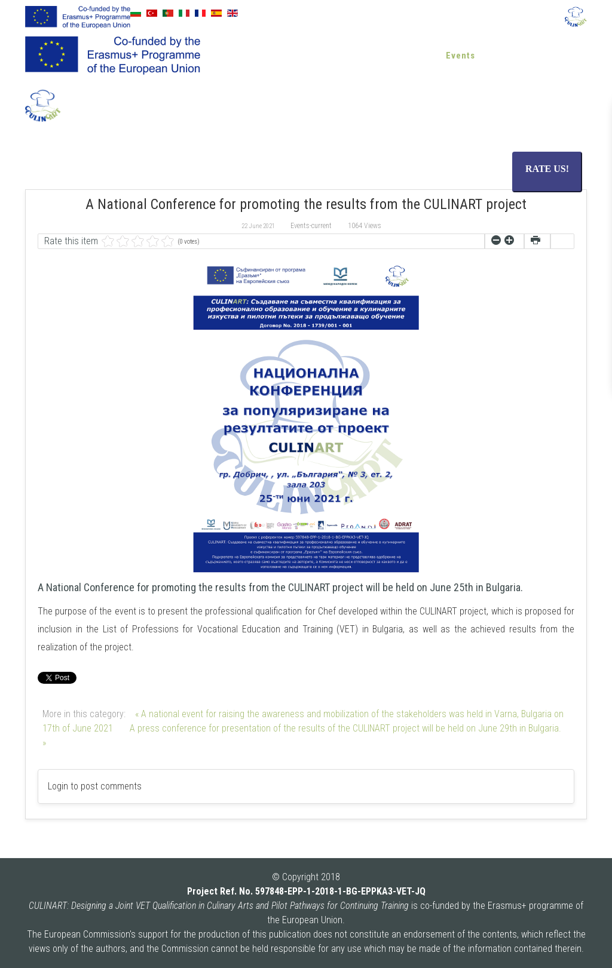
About (290, 55)
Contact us (554, 55)
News (416, 55)
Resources (354, 55)
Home (247, 55)
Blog (503, 55)
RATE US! (547, 169)
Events (460, 55)
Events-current (311, 226)
